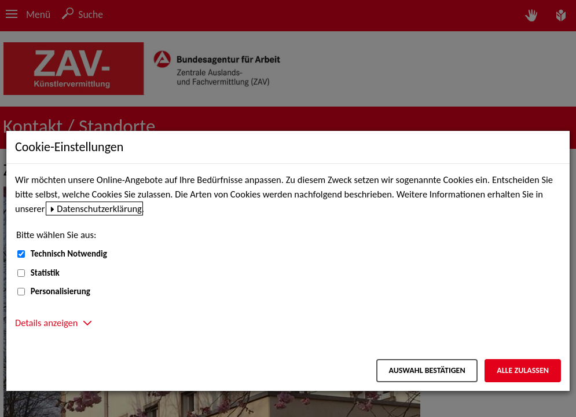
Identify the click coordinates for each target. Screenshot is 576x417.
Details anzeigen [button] (46, 322)
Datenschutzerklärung (99, 208)
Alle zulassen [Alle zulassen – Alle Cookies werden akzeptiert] (523, 370)
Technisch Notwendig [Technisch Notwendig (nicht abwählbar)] (69, 253)
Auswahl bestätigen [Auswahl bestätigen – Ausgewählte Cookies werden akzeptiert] (426, 370)
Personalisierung (60, 291)
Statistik (45, 273)
